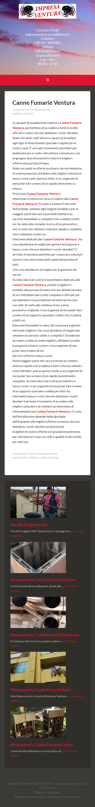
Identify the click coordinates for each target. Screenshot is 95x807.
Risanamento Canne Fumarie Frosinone (44, 634)
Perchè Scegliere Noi (28, 524)
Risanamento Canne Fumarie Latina (41, 744)
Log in (57, 792)
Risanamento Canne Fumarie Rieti (40, 689)
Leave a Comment (23, 113)
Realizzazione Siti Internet (29, 796)
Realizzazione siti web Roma (64, 796)
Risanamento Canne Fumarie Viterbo (42, 579)
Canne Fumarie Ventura (47, 13)
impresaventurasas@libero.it (47, 34)
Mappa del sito (43, 792)
